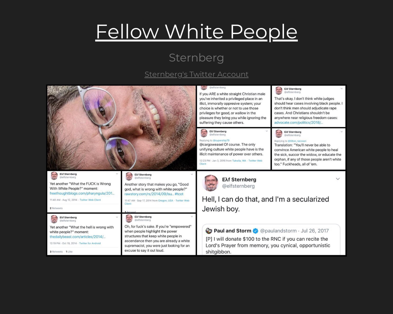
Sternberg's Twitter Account (197, 74)
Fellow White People (196, 31)
